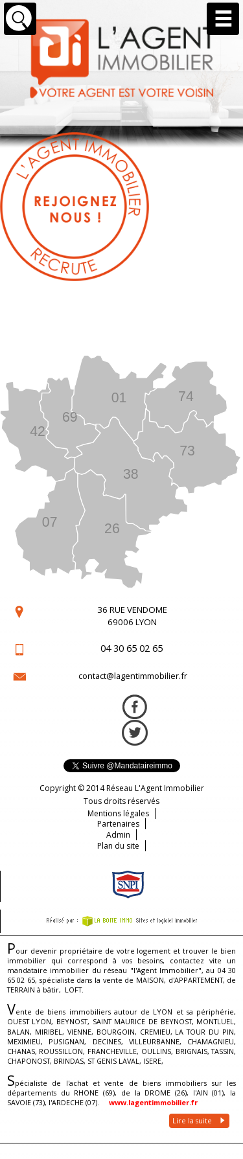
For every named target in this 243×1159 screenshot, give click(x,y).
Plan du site (118, 845)
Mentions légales (118, 813)
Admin (118, 834)
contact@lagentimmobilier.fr (132, 676)
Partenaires (118, 823)
